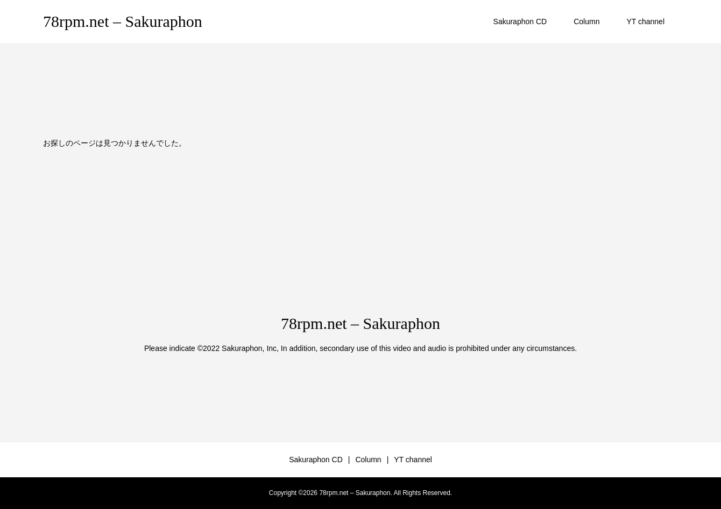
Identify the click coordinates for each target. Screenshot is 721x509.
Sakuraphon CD (520, 21)
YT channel (645, 21)
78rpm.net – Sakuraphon (122, 21)
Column (586, 21)
